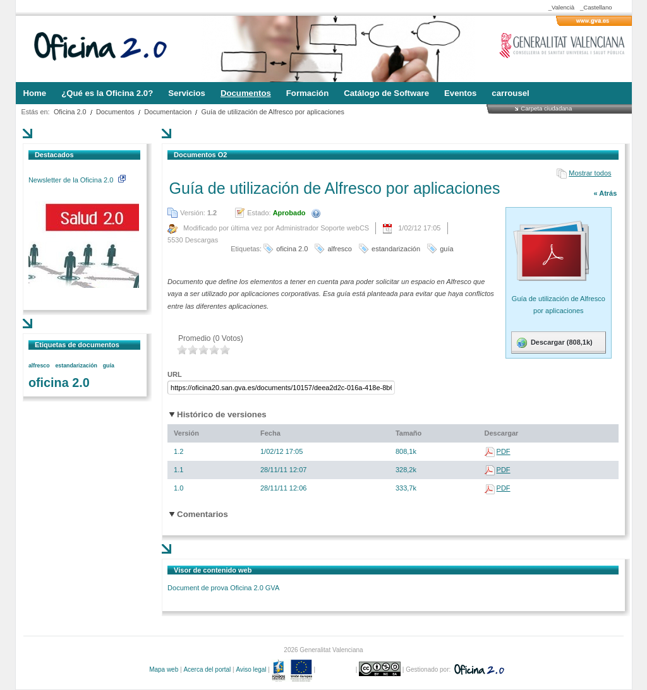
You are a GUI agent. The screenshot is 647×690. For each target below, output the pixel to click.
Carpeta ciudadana (546, 108)
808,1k (406, 451)
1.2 (178, 451)
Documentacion (167, 112)
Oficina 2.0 (70, 112)
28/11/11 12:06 (283, 488)
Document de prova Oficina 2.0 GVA (223, 588)
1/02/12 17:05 (281, 451)
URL (174, 374)
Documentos (115, 112)
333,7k (406, 488)
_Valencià (561, 7)
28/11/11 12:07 (283, 469)
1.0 (178, 488)
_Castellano (596, 7)
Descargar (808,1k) (554, 343)
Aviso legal (251, 669)
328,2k (406, 469)
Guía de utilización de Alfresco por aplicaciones (273, 112)
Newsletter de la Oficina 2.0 (77, 180)
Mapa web (163, 669)
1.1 (178, 469)
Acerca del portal (207, 669)
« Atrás (605, 193)
